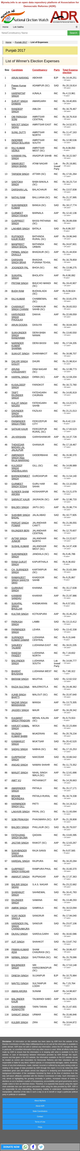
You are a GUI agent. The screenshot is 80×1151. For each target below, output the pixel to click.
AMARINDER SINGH (18, 789)
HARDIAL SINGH (20, 861)
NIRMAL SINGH (19, 957)
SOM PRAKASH (20, 819)
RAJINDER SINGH (17, 901)
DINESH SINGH (19, 975)
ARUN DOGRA (19, 325)
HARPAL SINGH (20, 377)
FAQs (40, 1127)
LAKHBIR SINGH (20, 228)
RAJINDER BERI (20, 530)
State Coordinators (40, 1111)
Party (57, 70)
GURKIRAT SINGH (17, 589)
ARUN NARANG (20, 78)
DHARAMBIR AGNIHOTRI (18, 1008)
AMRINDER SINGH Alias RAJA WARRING (20, 458)
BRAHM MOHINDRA (17, 797)
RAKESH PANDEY (16, 654)
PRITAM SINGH (19, 283)
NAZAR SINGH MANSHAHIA (19, 703)
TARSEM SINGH (20, 174)
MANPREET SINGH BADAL (19, 245)
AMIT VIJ (16, 780)
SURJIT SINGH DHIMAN (19, 102)
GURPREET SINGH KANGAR (20, 870)
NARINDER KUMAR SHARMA (17, 346)
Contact (40, 1117)
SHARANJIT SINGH (17, 893)
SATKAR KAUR (19, 429)
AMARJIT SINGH (20, 876)
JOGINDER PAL (19, 267)
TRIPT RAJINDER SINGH (17, 395)
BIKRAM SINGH (19, 679)
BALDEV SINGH (20, 507)
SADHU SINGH (19, 749)
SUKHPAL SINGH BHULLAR (16, 606)
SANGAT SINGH (20, 1014)
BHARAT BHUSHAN (17, 672)
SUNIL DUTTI (18, 132)
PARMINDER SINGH (18, 630)
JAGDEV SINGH (20, 710)
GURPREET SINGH (17, 222)
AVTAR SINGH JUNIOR (19, 539)
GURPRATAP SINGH (18, 758)
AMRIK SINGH (19, 908)
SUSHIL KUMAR (20, 546)
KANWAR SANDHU (16, 597)
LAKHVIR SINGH (20, 811)
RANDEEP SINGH (17, 110)
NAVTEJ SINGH (19, 983)
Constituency (39, 70)
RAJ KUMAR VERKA (18, 149)
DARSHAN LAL (19, 189)
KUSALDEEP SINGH (18, 386)
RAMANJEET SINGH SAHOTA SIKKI (20, 580)
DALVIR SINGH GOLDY (19, 362)
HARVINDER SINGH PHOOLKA (18, 317)
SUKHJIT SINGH (20, 353)
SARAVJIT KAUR (20, 499)
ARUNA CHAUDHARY (18, 370)
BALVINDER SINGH (18, 662)
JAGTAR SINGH (20, 843)
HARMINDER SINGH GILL (18, 805)
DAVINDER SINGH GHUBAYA (17, 413)
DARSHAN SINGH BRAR (18, 261)
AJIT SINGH (17, 942)
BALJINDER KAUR (17, 1000)
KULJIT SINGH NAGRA (19, 404)
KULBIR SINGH (19, 1022)
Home (5, 27)
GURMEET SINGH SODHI (19, 485)
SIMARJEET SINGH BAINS (19, 164)
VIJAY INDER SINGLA (18, 917)
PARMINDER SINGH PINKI (18, 422)
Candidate (17, 70)
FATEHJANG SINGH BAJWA (19, 836)
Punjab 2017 (21, 42)
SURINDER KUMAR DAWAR (20, 638)
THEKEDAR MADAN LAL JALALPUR (18, 447)
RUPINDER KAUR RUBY (18, 237)
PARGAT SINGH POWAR (20, 524)
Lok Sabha (18, 27)
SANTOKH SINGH (17, 183)
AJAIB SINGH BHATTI (18, 696)
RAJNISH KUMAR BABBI (19, 735)
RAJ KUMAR (18, 299)
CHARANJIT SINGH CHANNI (19, 308)
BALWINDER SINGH (18, 966)
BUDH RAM (17, 291)
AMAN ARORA (19, 991)
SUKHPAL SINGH (16, 276)
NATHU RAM (18, 197)
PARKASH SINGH (16, 623)
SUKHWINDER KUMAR (19, 206)
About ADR (40, 1106)
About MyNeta (40, 1101)
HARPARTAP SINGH (18, 94)
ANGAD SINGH (19, 765)
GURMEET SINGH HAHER (19, 214)
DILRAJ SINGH (19, 934)
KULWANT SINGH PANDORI (20, 719)
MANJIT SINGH (19, 772)
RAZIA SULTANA (20, 687)
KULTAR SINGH (19, 614)
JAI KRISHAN (18, 437)
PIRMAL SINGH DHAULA (19, 253)
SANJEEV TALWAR (16, 646)
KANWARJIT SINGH (18, 742)
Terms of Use (40, 1122)
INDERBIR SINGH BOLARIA (20, 141)
